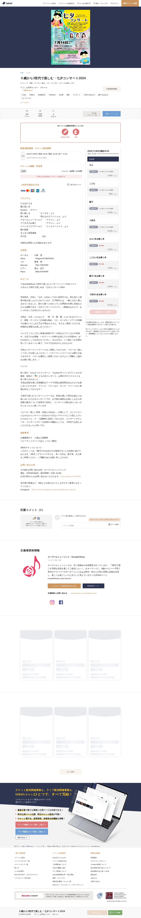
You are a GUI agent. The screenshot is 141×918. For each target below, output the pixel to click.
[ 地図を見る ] (28, 90)
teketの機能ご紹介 (59, 868)
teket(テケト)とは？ (60, 858)
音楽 (22, 73)
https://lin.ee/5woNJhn (71, 476)
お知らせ (94, 878)
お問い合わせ (95, 881)
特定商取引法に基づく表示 (100, 871)
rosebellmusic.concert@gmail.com (84, 593)
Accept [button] (125, 907)
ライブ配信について (59, 871)
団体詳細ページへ (93, 586)
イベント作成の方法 (59, 861)
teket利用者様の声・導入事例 (63, 874)
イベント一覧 (40, 846)
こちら (105, 334)
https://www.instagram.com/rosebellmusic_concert (54, 489)
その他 (28, 73)
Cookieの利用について (98, 864)
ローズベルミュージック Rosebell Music (66, 557)
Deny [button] (114, 907)
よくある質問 (19, 871)
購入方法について (76, 184)
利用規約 (94, 858)
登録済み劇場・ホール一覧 (62, 881)
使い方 (16, 868)
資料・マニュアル (59, 878)
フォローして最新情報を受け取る (64, 586)
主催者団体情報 (111, 89)
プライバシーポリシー (98, 861)
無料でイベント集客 (130, 3)
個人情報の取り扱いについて (101, 868)
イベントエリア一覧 (21, 864)
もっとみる (24, 102)
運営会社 (94, 874)
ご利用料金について (59, 864)
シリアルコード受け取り (22, 878)
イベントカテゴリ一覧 (22, 861)
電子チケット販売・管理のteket (23, 846)
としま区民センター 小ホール (47, 914)
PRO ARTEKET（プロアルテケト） (26, 874)
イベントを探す (19, 858)
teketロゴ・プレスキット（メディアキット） (68, 885)
